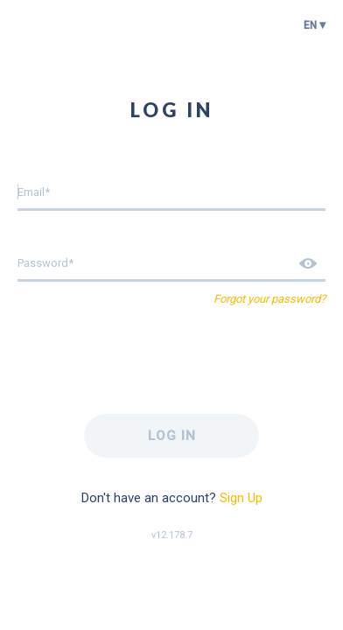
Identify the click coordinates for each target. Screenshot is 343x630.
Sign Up (241, 498)
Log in (172, 436)
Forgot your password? (270, 298)
